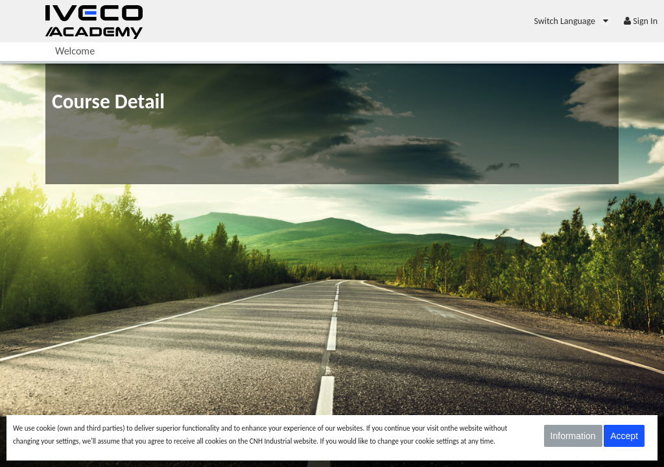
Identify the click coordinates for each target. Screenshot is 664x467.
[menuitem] (572, 21)
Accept (624, 436)
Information (573, 436)
